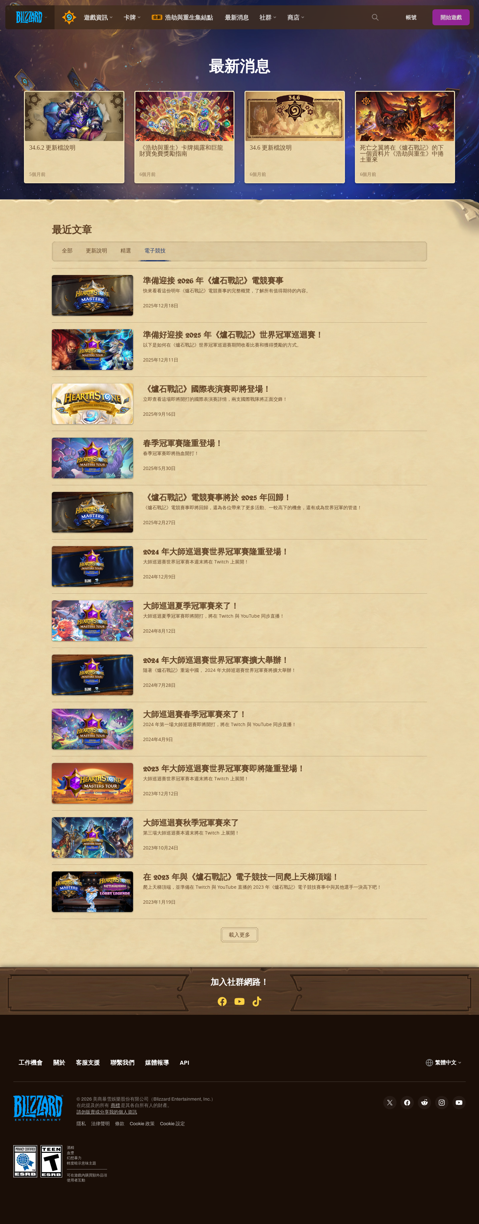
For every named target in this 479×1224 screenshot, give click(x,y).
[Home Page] (67, 17)
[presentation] (30, 17)
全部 (67, 250)
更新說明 (96, 250)
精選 (125, 250)
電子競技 (155, 250)
